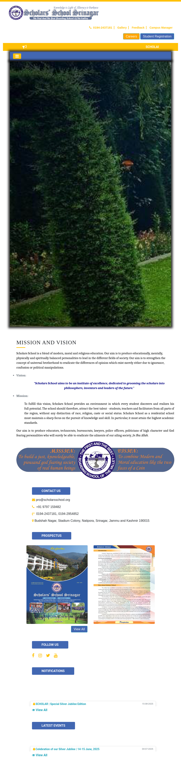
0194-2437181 (101, 27)
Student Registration (157, 36)
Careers (131, 36)
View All (79, 629)
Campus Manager (160, 27)
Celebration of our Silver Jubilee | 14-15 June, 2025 (67, 749)
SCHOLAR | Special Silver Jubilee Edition (61, 704)
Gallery (121, 27)
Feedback (137, 27)
